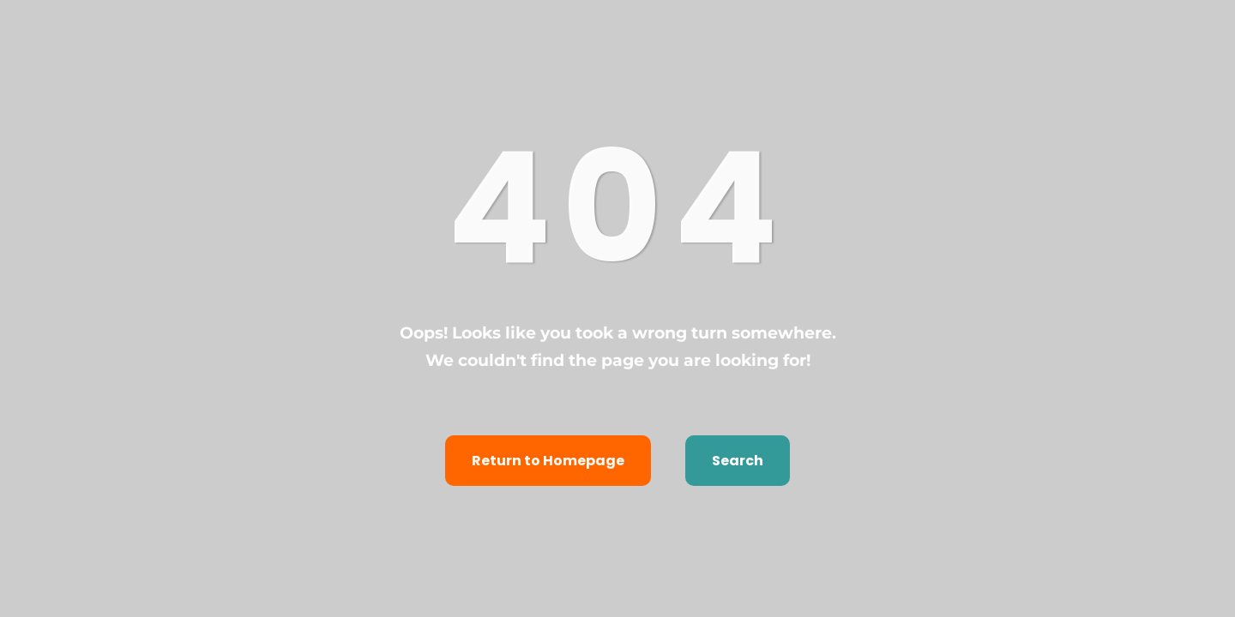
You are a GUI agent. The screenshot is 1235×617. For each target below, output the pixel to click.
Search (737, 460)
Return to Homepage (548, 460)
